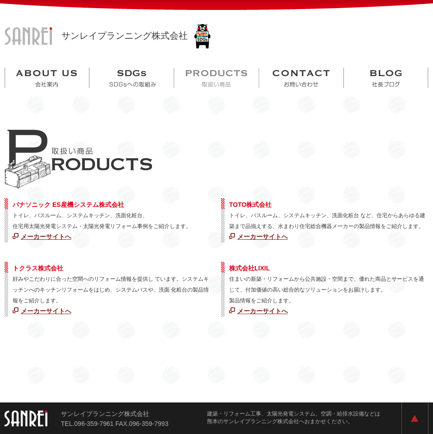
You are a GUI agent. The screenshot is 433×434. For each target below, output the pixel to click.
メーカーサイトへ (46, 236)
